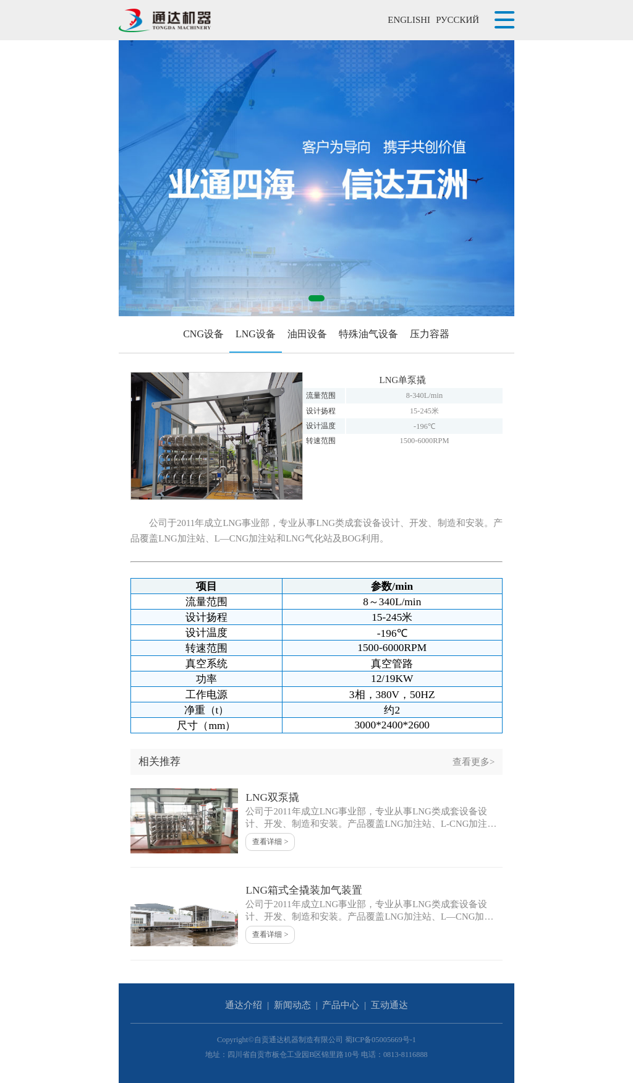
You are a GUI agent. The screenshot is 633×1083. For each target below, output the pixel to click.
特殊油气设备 (368, 334)
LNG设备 (256, 334)
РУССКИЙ (457, 20)
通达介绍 (243, 1005)
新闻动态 (292, 1005)
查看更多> (473, 762)
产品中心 (340, 1005)
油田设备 (307, 334)
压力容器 (429, 334)
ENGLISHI (409, 20)
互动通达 (389, 1005)
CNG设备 (203, 334)
